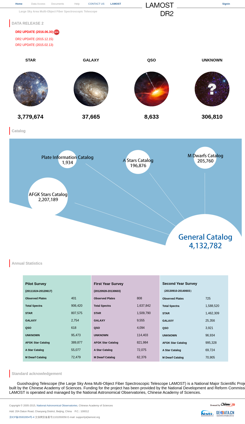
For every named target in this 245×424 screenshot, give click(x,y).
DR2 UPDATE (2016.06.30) (37, 32)
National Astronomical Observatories (57, 405)
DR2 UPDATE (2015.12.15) (34, 39)
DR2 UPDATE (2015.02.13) (34, 45)
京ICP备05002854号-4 (21, 417)
